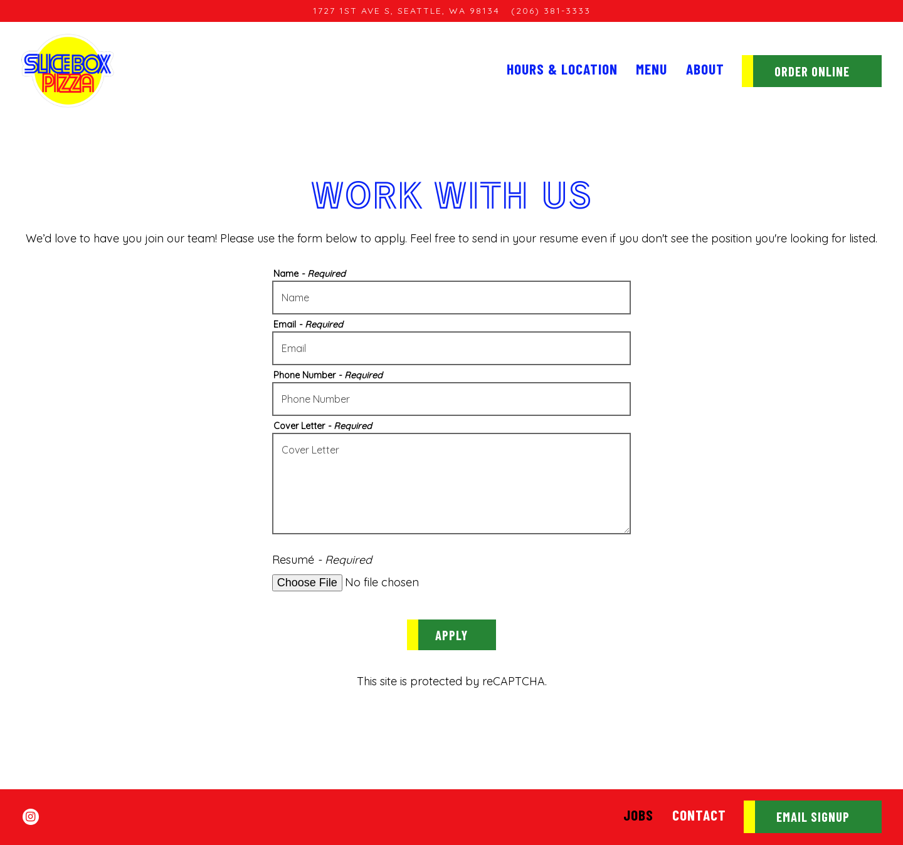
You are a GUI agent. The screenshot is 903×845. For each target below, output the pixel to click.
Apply (451, 635)
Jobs (638, 815)
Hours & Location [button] (562, 69)
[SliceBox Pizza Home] (68, 70)
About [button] (705, 69)
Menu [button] (651, 69)
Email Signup (813, 816)
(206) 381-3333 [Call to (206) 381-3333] (551, 10)
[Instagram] (31, 817)
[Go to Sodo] (406, 11)
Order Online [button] (812, 71)
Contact (699, 815)
